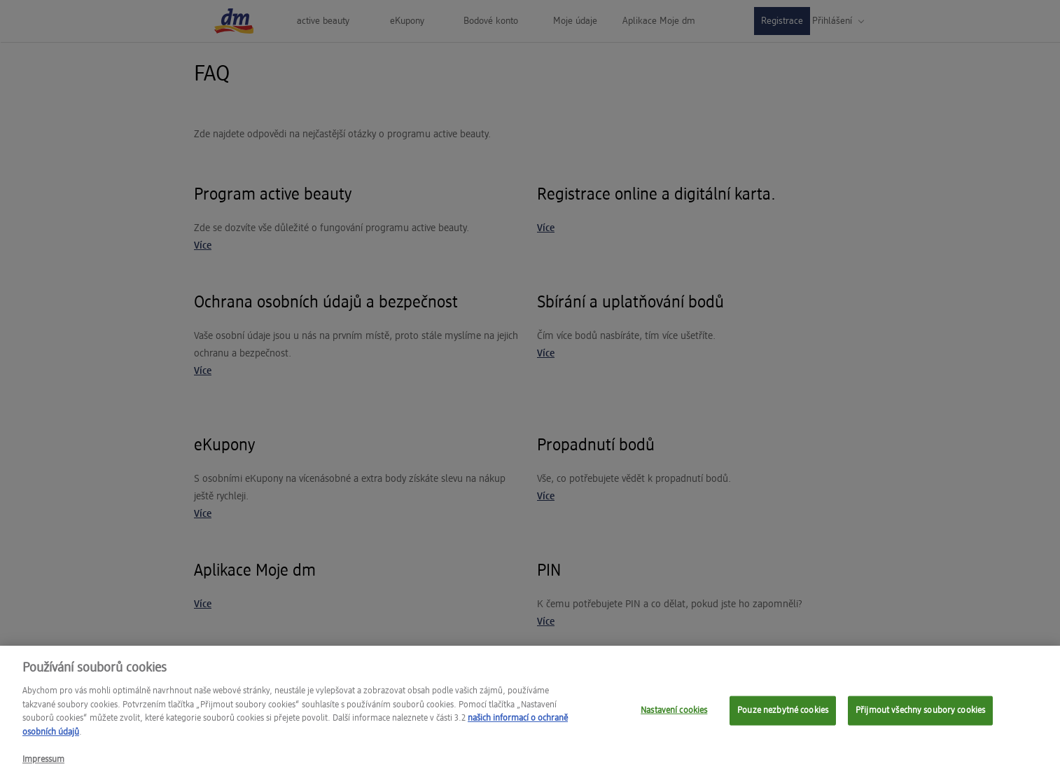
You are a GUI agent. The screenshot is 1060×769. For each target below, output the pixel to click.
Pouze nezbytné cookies (782, 716)
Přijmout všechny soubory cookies (920, 716)
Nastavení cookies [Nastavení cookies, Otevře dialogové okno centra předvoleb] (674, 716)
